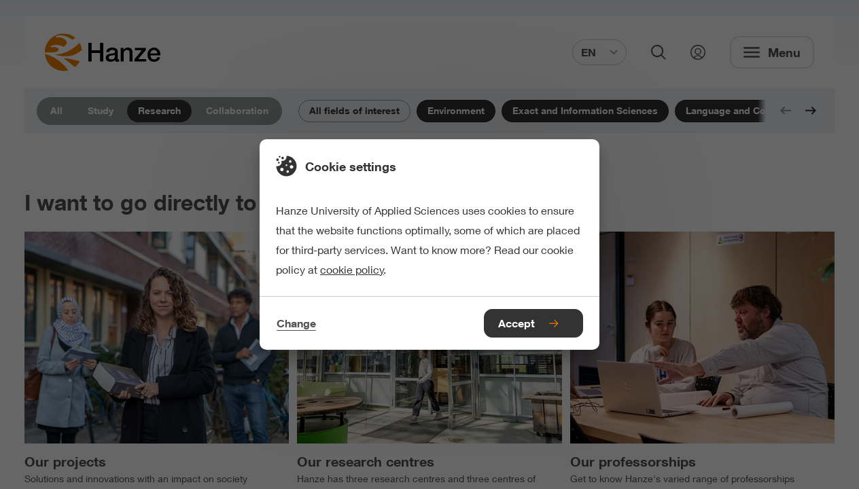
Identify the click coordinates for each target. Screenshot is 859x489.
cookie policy (352, 269)
